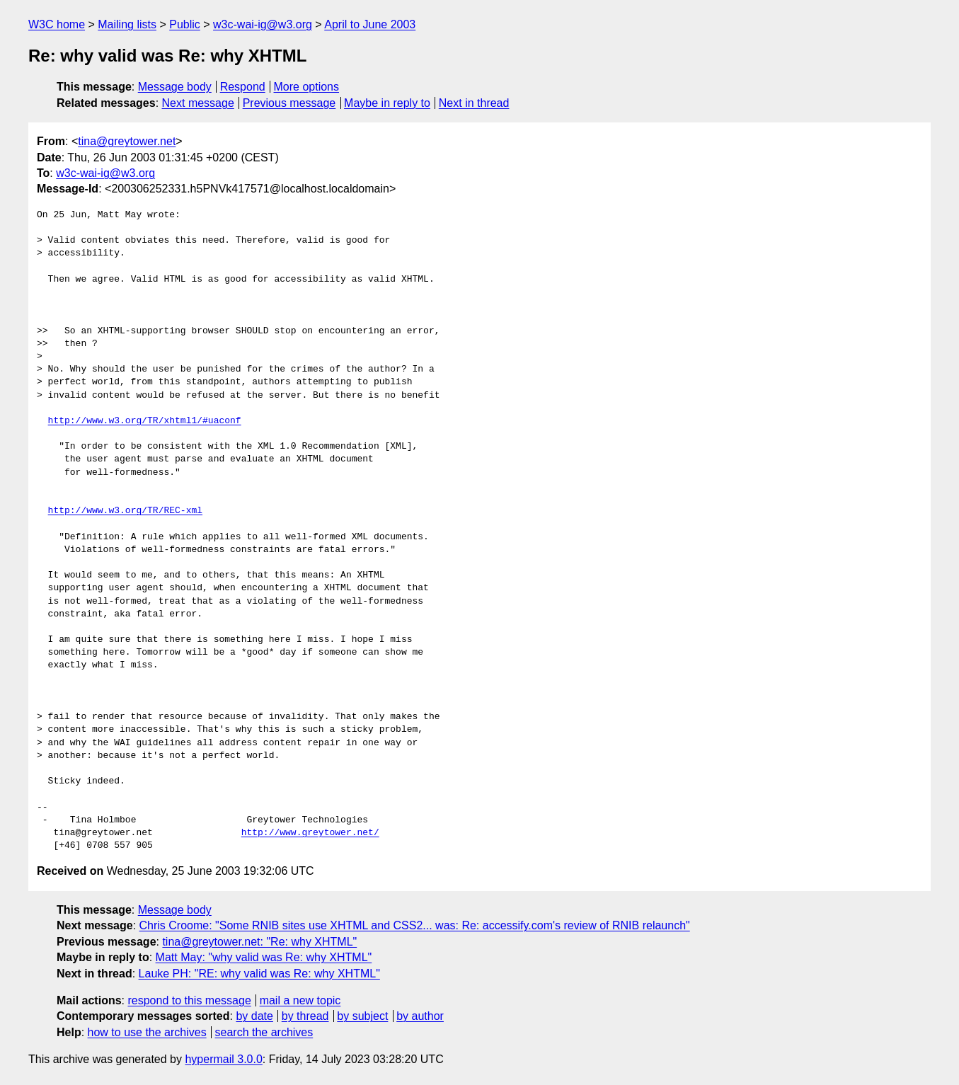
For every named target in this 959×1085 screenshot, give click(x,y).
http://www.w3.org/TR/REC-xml (125, 511)
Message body (175, 87)
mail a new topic (300, 1000)
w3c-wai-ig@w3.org (262, 24)
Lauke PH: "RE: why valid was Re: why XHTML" (259, 974)
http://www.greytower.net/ (310, 833)
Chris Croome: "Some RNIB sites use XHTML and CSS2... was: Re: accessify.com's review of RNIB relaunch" (414, 925)
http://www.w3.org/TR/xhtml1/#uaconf (144, 421)
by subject (362, 1016)
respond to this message (189, 1000)
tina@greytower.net (127, 141)
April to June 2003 (369, 24)
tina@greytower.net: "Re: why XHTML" (259, 942)
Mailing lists (127, 24)
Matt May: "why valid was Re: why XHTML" (264, 957)
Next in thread (474, 103)
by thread (305, 1016)
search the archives (264, 1032)
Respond (242, 87)
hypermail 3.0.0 (223, 1059)
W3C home (56, 24)
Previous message (289, 103)
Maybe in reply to (387, 103)
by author (420, 1016)
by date (254, 1016)
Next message (198, 103)
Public (184, 24)
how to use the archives (147, 1032)
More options (307, 87)
